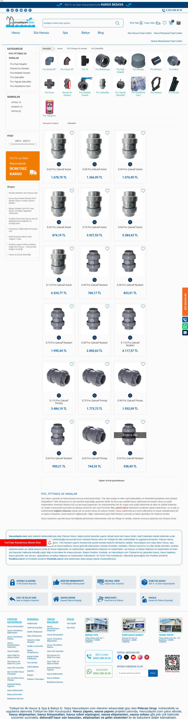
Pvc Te (85, 62)
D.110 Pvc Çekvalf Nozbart (164, 293)
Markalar (13, 96)
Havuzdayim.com (142, 502)
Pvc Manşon (156, 62)
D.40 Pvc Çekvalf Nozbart (164, 231)
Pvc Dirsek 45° (67, 62)
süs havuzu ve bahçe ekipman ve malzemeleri (146, 509)
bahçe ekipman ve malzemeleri (68, 515)
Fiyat (10, 135)
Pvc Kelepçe (156, 85)
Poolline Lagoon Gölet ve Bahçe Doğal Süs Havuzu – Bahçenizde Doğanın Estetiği (22, 246)
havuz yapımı (15, 502)
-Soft (79, 715)
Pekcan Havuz (69, 496)
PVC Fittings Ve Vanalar (17, 55)
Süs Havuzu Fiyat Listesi (140, 33)
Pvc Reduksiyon (102, 62)
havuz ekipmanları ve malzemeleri (67, 509)
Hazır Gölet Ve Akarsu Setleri (13, 616)
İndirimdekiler (33, 626)
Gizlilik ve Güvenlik (35, 606)
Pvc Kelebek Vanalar (20, 73)
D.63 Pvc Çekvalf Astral (59, 169)
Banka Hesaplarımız (32, 611)
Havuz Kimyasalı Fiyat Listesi (168, 33)
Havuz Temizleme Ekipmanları (14, 591)
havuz (156, 512)
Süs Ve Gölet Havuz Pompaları (15, 632)
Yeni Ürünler (32, 622)
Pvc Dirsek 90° (49, 62)
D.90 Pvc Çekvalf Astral (94, 230)
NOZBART (15, 106)
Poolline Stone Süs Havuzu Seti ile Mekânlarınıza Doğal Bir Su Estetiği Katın (23, 221)
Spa (65, 32)
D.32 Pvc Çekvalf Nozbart (94, 415)
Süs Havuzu (41, 32)
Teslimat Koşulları (34, 587)
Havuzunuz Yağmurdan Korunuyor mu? (23, 230)
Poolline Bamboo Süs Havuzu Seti (23, 193)
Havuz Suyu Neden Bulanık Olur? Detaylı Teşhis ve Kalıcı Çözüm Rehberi (22, 200)
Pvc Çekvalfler (17, 77)
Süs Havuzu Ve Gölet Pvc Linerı (14, 622)
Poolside (113, 505)
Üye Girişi (71, 587)
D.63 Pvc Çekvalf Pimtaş (58, 414)
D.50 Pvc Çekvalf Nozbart (59, 293)
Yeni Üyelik (71, 583)
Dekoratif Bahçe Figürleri (14, 645)
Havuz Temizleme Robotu (14, 597)
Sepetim (30, 631)
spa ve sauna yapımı (48, 502)
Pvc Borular (174, 85)
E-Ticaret (85, 715)
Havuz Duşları (13, 611)
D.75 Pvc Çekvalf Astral (59, 230)
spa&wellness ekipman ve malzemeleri (104, 509)
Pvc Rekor (174, 62)
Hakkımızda (32, 583)
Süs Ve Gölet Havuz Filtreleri (15, 639)
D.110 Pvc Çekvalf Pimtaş (58, 354)
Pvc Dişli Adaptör (18, 64)
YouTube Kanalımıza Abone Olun (27, 542)
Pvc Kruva (49, 85)
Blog (101, 32)
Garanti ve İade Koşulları (33, 601)
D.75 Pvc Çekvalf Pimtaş (94, 353)
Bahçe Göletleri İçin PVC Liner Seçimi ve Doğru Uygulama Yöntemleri (21, 210)
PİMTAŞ (14, 111)
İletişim (30, 635)
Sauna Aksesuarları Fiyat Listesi (166, 41)
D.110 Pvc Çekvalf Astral (129, 230)
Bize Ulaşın (94, 685)
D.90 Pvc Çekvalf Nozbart (129, 293)
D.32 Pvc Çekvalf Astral (164, 169)
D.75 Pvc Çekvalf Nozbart (94, 293)
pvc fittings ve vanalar (122, 478)
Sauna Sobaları (53, 638)
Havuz (16, 32)
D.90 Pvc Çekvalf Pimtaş (129, 353)
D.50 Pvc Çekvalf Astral (94, 169)
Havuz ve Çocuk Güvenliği (20, 255)
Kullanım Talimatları (35, 639)
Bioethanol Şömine (15, 658)
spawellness (43, 515)
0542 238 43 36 (102, 633)
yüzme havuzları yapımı (95, 496)
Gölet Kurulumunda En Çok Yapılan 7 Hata (20, 238)
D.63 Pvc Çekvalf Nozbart (164, 354)
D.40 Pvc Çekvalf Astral (129, 169)
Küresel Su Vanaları (19, 68)
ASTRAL (14, 102)
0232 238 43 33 (102, 617)
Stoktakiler (70, 123)
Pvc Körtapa (138, 62)
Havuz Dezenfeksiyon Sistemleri (13, 605)
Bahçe (86, 32)
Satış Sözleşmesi (34, 596)
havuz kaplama (168, 512)
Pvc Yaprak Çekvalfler (20, 81)
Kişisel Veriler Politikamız (33, 617)
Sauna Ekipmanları (15, 650)
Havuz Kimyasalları (15, 586)
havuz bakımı (29, 502)
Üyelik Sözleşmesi (34, 591)
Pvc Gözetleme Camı (20, 86)
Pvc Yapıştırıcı (49, 108)
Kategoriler (15, 48)
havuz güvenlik (16, 515)
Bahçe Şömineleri (14, 654)
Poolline (49, 505)
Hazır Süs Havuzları (15, 627)
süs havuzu (30, 515)
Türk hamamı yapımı (69, 502)
